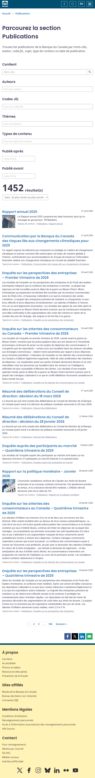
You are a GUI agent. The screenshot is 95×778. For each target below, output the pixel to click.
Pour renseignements (14, 744)
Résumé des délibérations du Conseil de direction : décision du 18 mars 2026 (35, 393)
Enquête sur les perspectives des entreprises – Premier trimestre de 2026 (39, 275)
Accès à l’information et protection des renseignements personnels (39, 724)
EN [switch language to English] (81, 3)
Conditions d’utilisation (14, 716)
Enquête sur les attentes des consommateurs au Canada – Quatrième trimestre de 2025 (45, 508)
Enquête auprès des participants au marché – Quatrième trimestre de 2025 (39, 448)
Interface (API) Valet (12, 761)
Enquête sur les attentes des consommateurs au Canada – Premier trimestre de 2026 (40, 331)
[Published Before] (18, 176)
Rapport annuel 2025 (19, 212)
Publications (22, 13)
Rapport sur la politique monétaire (64, 495)
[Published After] (18, 158)
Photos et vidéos (11, 667)
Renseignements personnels (17, 720)
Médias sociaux (10, 757)
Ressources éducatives (14, 671)
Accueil (6, 13)
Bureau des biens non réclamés (19, 696)
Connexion (10, 700)
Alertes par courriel (12, 748)
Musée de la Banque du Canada (19, 691)
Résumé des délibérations (45, 408)
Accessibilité (9, 663)
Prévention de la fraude (15, 676)
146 (50, 624)
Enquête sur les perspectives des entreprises (53, 320)
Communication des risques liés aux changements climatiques (61, 264)
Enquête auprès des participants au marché (53, 462)
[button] (67, 636)
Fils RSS (6, 753)
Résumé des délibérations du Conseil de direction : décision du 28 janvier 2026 (35, 419)
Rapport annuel (56, 224)
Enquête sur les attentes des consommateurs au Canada (59, 383)
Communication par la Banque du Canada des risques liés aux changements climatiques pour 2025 (45, 241)
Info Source (8, 728)
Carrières (7, 659)
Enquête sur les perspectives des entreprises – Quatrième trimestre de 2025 (39, 573)
